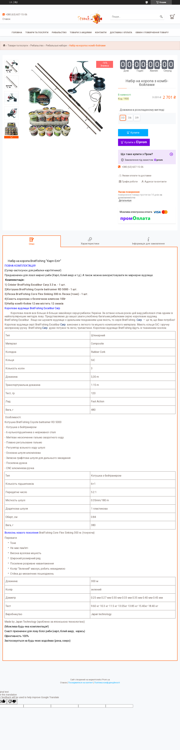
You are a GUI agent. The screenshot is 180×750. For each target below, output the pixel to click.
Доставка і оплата (121, 32)
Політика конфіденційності (107, 682)
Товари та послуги (36, 32)
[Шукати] (161, 16)
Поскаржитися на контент (80, 682)
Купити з (135, 142)
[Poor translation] (12, 701)
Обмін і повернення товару (151, 32)
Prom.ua (106, 679)
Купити (134, 132)
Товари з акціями (81, 32)
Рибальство (59, 32)
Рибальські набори (56, 45)
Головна (17, 32)
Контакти (101, 32)
